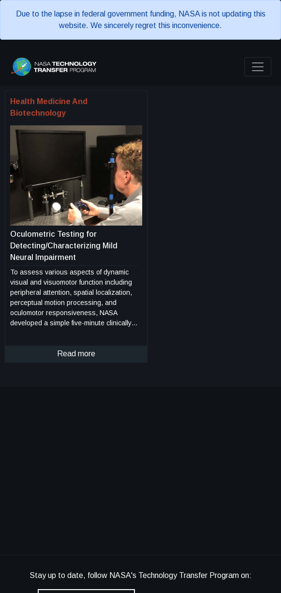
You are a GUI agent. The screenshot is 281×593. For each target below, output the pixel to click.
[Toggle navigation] (257, 66)
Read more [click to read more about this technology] (76, 354)
